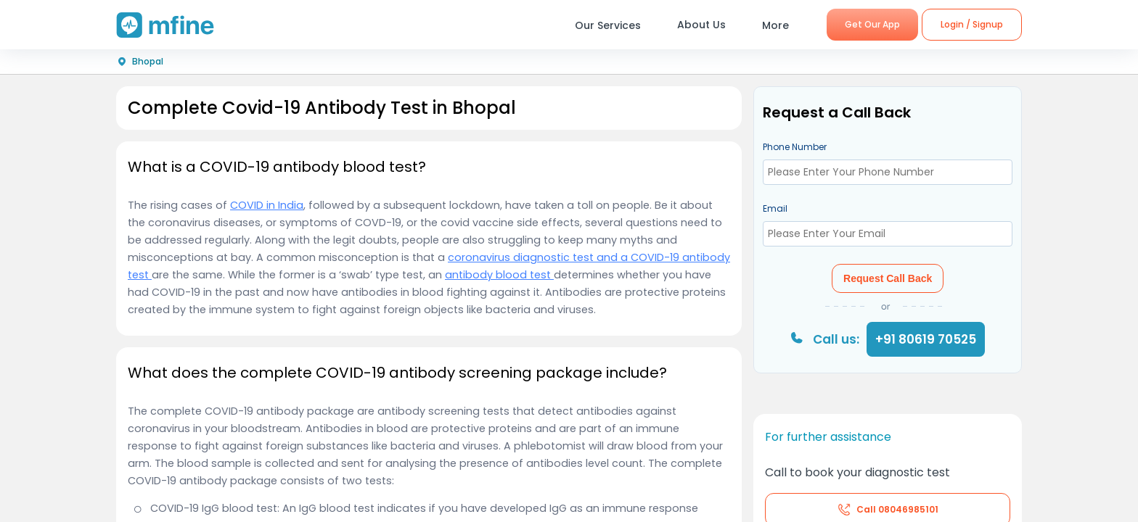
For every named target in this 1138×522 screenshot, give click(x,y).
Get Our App (872, 24)
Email (775, 208)
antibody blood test (499, 275)
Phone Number (795, 147)
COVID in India (266, 205)
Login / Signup (972, 24)
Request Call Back (887, 278)
